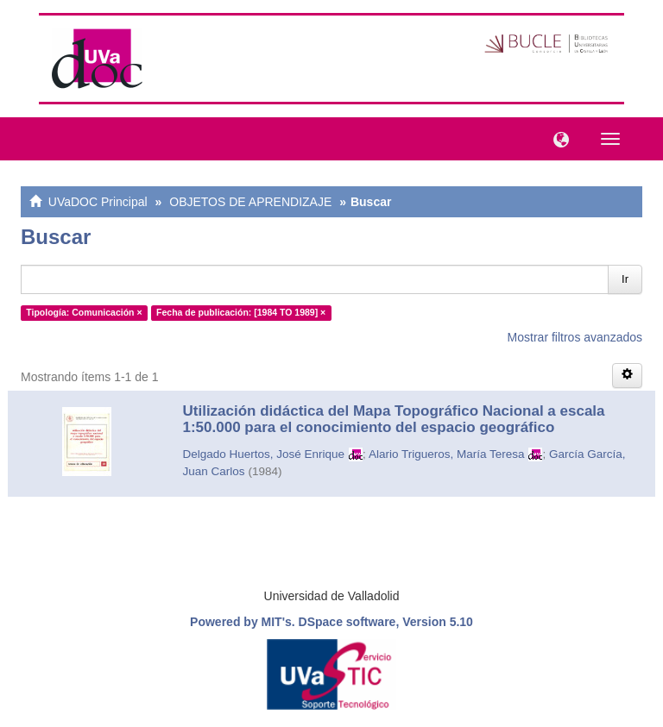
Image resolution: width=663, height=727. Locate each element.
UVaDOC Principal (98, 202)
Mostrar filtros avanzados (575, 337)
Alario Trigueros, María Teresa (447, 454)
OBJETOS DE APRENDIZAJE (250, 202)
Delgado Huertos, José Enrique (264, 454)
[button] (556, 138)
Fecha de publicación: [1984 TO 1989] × (240, 312)
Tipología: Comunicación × (84, 312)
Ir (625, 279)
